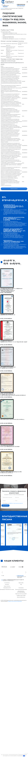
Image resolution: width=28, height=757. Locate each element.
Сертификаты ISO (7, 587)
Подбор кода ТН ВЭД (21, 595)
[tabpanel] (14, 534)
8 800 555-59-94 (21, 4)
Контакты (7, 584)
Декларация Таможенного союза (7, 589)
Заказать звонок (14, 188)
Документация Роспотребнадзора (21, 592)
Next (25, 572)
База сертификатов (21, 597)
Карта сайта (21, 582)
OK (24, 755)
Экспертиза (21, 587)
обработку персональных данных (16, 503)
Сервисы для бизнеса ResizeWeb (15, 601)
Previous (2, 572)
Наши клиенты (7, 586)
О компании (7, 582)
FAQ (21, 584)
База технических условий (21, 593)
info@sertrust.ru (5, 5)
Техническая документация (21, 589)
